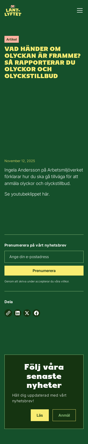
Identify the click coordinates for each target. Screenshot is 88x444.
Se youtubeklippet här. (27, 194)
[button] (79, 10)
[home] (12, 10)
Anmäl (64, 415)
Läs (40, 415)
